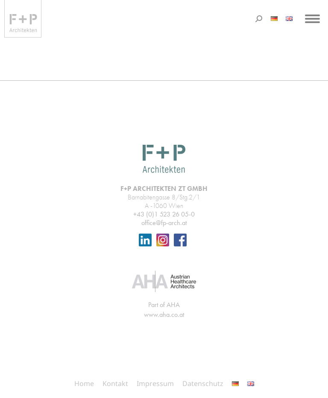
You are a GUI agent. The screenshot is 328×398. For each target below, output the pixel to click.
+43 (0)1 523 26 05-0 (164, 214)
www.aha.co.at (164, 314)
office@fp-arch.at (164, 223)
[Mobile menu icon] (312, 18)
